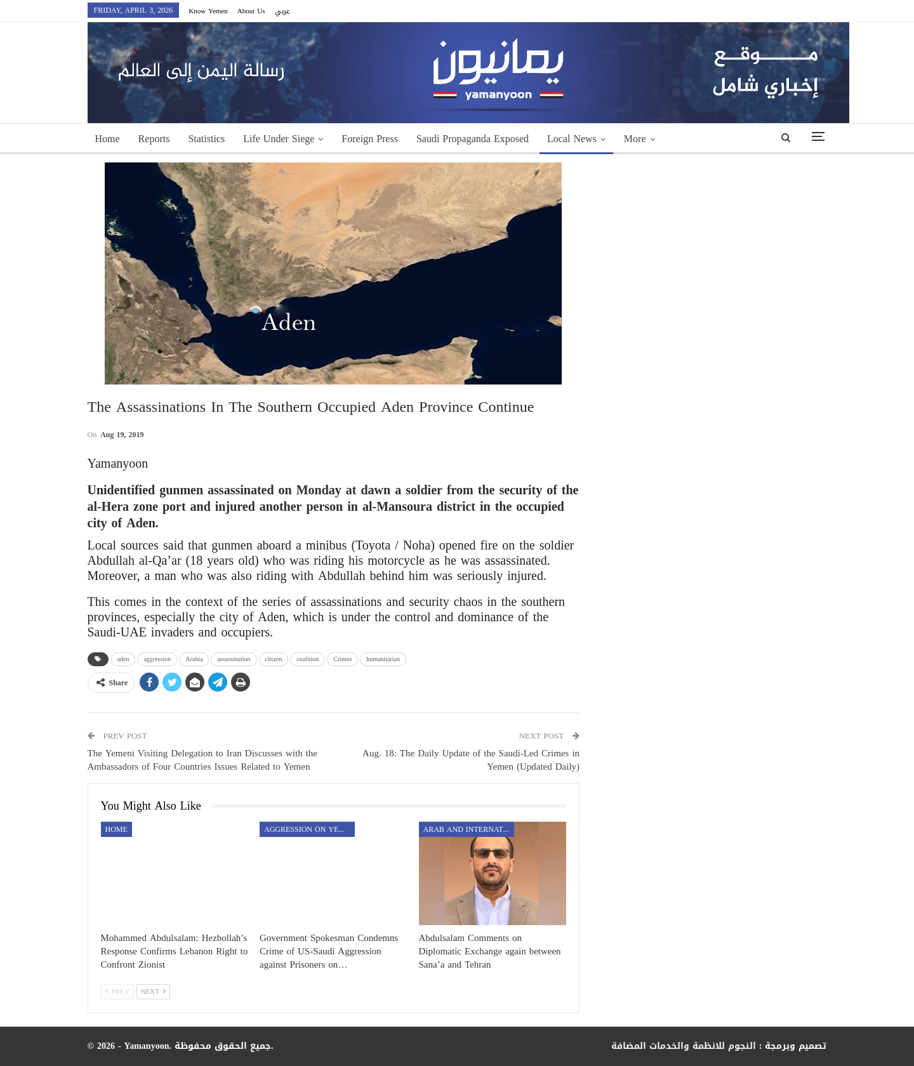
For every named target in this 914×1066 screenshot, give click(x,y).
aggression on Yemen (309, 829)
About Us (251, 11)
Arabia (193, 659)
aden (123, 659)
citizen (273, 659)
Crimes (342, 659)
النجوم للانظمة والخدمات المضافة (683, 1046)
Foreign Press (369, 138)
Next (153, 991)
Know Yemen (208, 11)
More (635, 138)
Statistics (206, 138)
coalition (307, 659)
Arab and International (468, 829)
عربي (282, 11)
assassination (233, 659)
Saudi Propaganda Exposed (472, 138)
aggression (157, 659)
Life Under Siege (278, 138)
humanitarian (383, 659)
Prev (117, 991)
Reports (154, 138)
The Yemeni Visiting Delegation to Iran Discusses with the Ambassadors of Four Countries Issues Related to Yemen (203, 759)
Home (107, 138)
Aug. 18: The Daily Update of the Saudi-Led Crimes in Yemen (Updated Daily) (471, 759)
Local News (572, 138)
